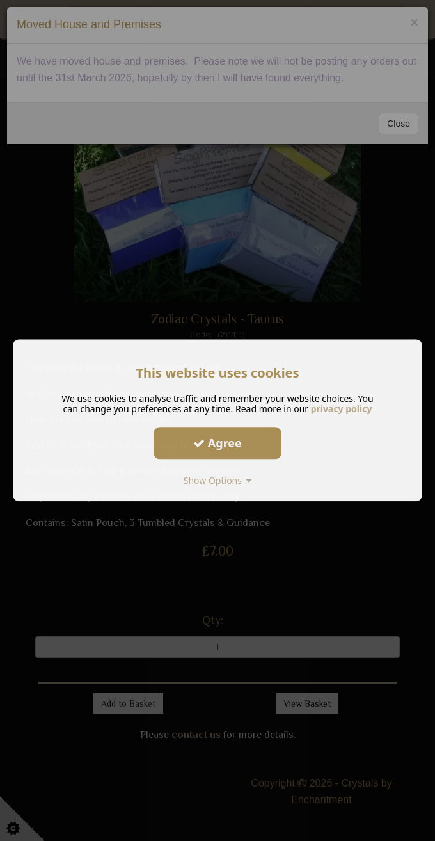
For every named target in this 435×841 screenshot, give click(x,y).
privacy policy (341, 409)
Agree (217, 443)
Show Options (218, 480)
